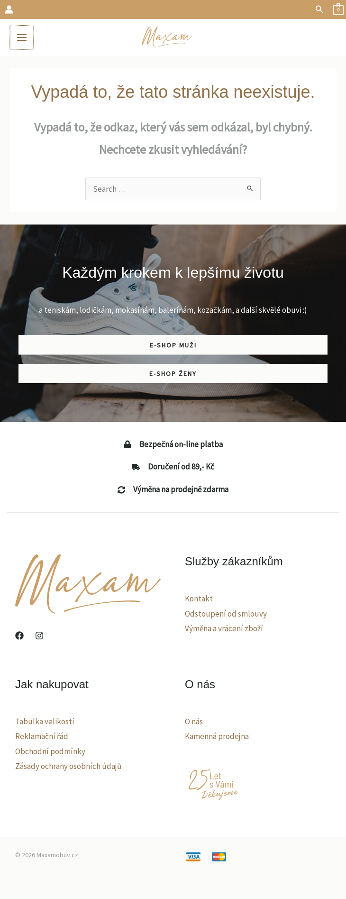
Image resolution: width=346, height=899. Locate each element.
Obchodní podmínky (50, 752)
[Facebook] (19, 636)
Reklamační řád (41, 737)
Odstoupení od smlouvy (226, 614)
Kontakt (199, 599)
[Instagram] (39, 636)
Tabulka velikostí (44, 722)
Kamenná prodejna (217, 737)
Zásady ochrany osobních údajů (68, 767)
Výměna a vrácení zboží (224, 629)
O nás (194, 722)
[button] (319, 9)
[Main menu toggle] (22, 38)
